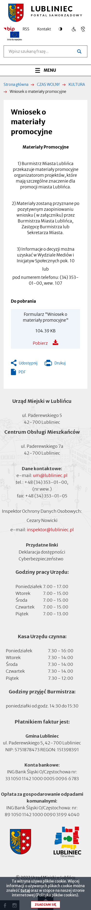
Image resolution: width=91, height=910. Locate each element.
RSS (26, 29)
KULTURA (76, 84)
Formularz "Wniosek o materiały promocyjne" (45, 317)
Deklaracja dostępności (42, 552)
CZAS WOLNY (48, 84)
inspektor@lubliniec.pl (50, 529)
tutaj (25, 893)
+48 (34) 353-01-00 (45, 482)
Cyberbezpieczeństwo (41, 558)
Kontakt (44, 29)
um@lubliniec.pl (50, 475)
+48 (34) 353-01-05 (46, 496)
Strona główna (16, 84)
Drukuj (55, 364)
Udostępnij (28, 363)
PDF (21, 372)
